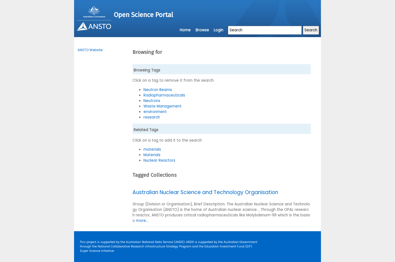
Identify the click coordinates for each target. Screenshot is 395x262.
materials (152, 149)
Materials (151, 155)
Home (185, 30)
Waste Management (162, 106)
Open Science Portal (143, 15)
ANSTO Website (90, 50)
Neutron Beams (157, 89)
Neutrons (151, 100)
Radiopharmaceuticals (164, 95)
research (151, 117)
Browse (202, 30)
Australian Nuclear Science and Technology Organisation (205, 192)
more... (142, 220)
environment (155, 111)
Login (218, 30)
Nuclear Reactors (159, 160)
